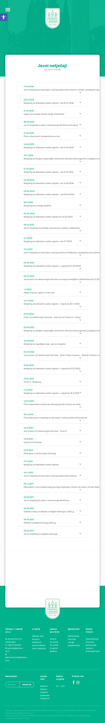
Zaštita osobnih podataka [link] (44, 692)
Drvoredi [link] (54, 645)
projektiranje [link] (74, 645)
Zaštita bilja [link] (73, 636)
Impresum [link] (36, 642)
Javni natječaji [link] (39, 648)
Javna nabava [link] (38, 645)
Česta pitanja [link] (92, 639)
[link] (3, 17)
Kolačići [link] (44, 686)
